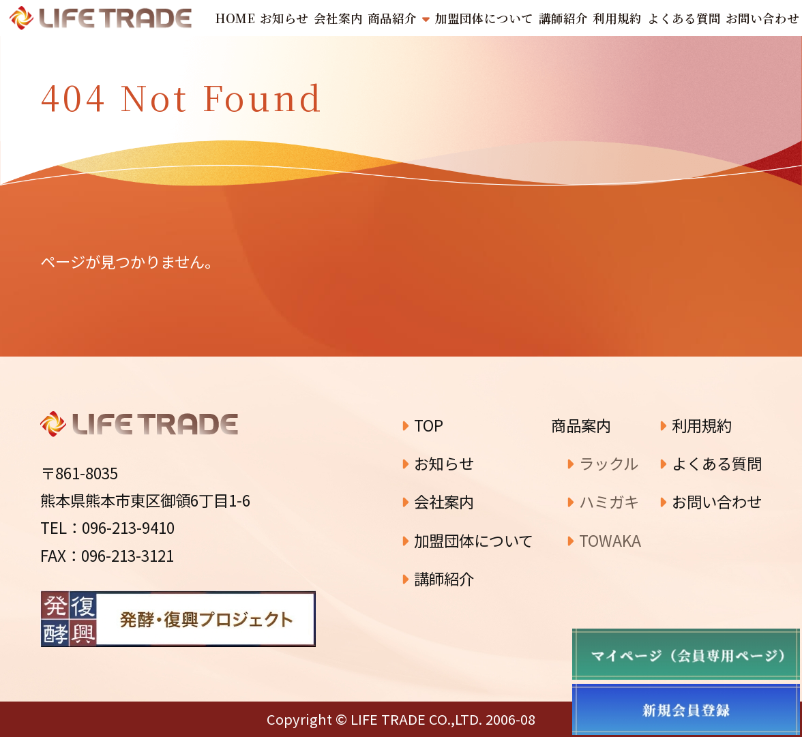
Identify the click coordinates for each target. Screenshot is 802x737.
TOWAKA (603, 540)
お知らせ (437, 463)
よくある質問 (710, 463)
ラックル (602, 463)
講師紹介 (437, 578)
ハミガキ (602, 501)
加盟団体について (467, 540)
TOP (422, 425)
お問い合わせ (710, 501)
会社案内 (437, 501)
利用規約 (695, 425)
